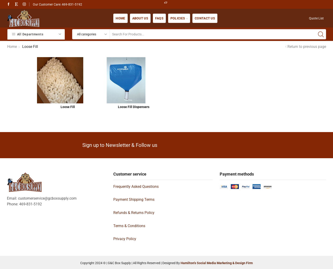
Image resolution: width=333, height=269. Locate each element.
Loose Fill (68, 107)
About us (140, 18)
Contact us (205, 18)
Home (120, 18)
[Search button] (321, 34)
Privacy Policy (124, 239)
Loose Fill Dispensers (133, 107)
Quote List (316, 18)
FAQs (159, 18)
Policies (179, 18)
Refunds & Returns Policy (133, 212)
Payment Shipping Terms (133, 199)
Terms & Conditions (129, 226)
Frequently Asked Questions (136, 186)
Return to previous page (306, 46)
